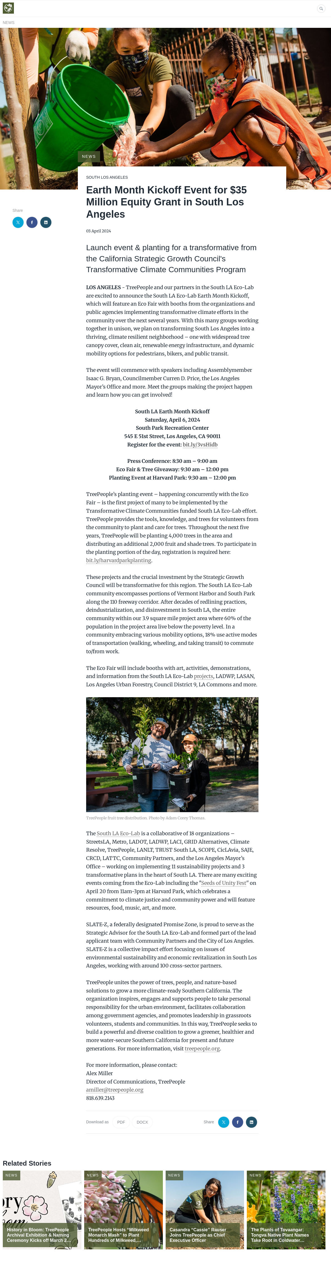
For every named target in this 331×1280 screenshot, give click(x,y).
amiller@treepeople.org (114, 1090)
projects (203, 676)
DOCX (142, 1122)
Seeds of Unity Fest (223, 883)
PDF (121, 1122)
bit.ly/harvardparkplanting (118, 560)
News (8, 22)
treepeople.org (202, 1048)
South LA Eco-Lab (118, 833)
